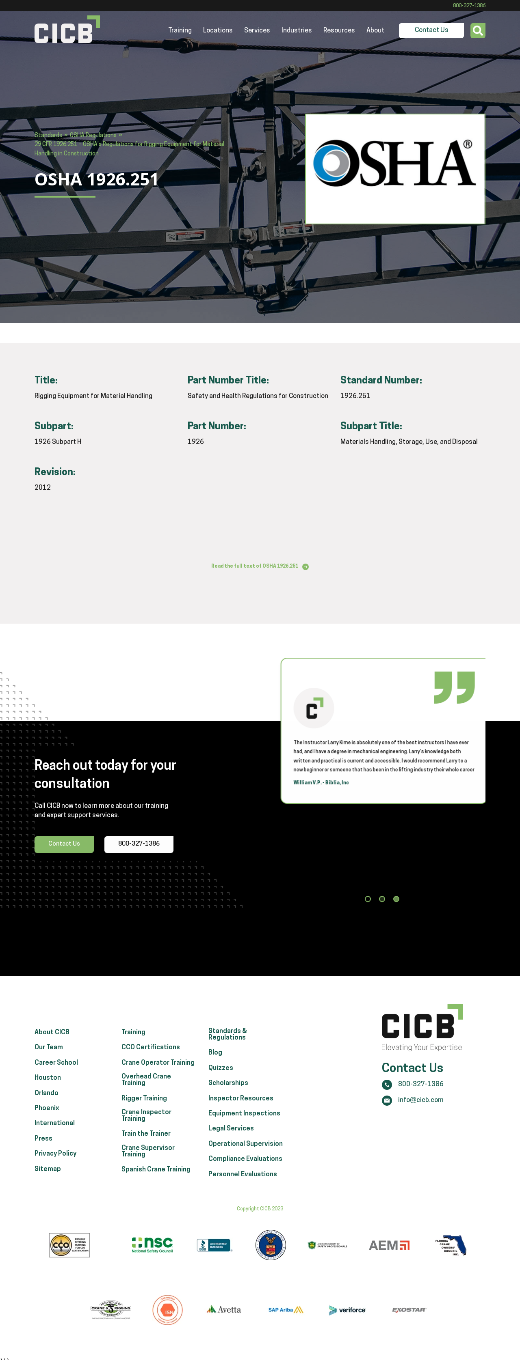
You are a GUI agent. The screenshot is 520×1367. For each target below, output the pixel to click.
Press (43, 1148)
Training (180, 31)
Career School (56, 1073)
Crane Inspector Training (146, 1125)
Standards (48, 136)
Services (257, 31)
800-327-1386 (469, 6)
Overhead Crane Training (146, 1089)
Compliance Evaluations (245, 1169)
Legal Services (231, 1139)
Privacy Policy (55, 1163)
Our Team (49, 1058)
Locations (218, 31)
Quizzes (220, 1078)
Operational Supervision (245, 1154)
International (55, 1133)
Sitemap (48, 1179)
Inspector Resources (240, 1108)
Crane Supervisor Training (148, 1161)
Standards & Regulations (227, 1044)
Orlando (46, 1103)
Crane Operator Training (158, 1073)
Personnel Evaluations (242, 1184)
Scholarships (228, 1093)
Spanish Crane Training (156, 1179)
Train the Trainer (146, 1144)
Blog (215, 1063)
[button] (368, 903)
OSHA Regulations (93, 136)
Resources (339, 31)
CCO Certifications (150, 1058)
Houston (48, 1088)
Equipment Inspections (244, 1123)
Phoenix (47, 1118)
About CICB (52, 1042)
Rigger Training (144, 1108)
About (375, 31)
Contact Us (431, 30)
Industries (297, 31)
